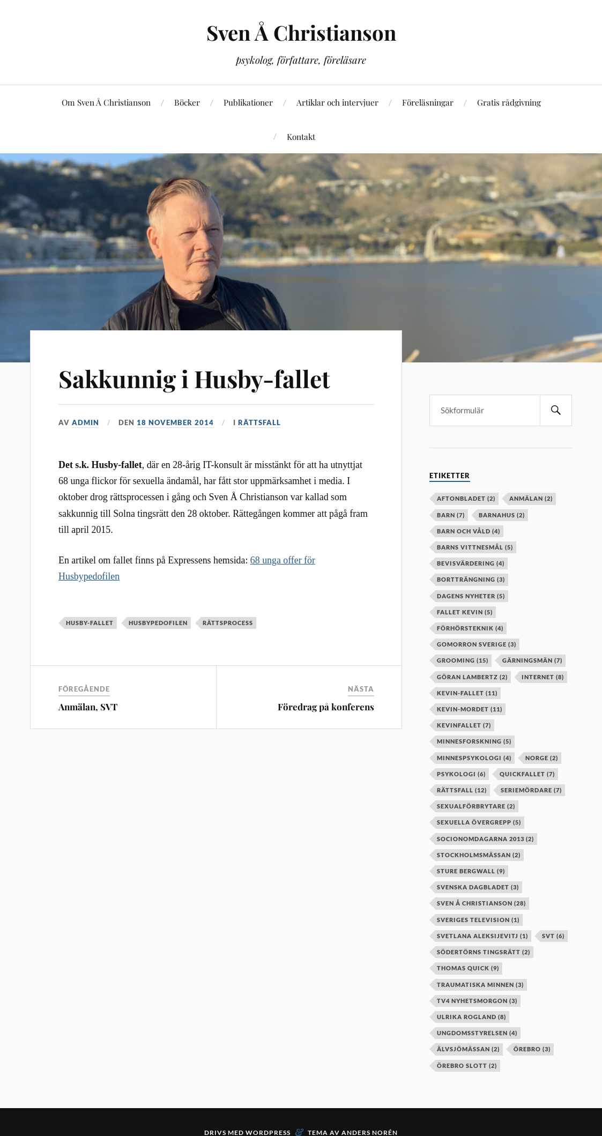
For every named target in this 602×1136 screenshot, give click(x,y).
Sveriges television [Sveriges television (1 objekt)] (478, 919)
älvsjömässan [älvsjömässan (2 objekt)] (468, 1048)
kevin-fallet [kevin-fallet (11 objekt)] (467, 692)
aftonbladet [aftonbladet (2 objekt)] (466, 498)
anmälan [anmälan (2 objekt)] (531, 498)
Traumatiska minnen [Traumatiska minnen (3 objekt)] (480, 984)
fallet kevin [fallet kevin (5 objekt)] (465, 611)
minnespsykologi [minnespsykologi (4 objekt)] (474, 757)
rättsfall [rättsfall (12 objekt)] (462, 789)
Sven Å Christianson (301, 32)
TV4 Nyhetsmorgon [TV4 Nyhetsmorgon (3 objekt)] (477, 1000)
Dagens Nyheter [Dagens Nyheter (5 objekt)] (471, 595)
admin (85, 422)
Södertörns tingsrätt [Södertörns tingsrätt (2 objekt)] (483, 951)
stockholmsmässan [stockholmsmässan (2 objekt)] (479, 854)
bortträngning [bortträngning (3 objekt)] (471, 579)
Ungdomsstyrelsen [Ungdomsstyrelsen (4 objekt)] (477, 1032)
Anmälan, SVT (87, 706)
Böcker (187, 102)
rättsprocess (228, 622)
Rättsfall (259, 422)
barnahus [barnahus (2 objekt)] (502, 514)
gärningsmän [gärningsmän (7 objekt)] (532, 660)
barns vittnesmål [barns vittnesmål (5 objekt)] (475, 547)
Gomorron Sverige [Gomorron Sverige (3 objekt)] (476, 644)
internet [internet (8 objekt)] (543, 676)
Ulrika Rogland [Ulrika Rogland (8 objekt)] (471, 1016)
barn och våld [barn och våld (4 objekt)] (468, 531)
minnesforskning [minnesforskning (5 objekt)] (474, 741)
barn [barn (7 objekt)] (451, 514)
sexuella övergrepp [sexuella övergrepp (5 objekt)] (479, 822)
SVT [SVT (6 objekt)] (553, 935)
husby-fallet (90, 622)
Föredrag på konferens (326, 706)
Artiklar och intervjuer (337, 102)
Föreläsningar (428, 102)
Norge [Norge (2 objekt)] (541, 757)
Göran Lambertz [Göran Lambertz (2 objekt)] (472, 676)
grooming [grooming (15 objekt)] (462, 660)
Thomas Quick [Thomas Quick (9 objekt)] (468, 967)
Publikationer (248, 102)
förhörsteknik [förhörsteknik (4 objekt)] (470, 628)
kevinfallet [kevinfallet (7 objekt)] (464, 725)
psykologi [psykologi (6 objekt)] (461, 773)
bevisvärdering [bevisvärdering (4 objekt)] (470, 563)
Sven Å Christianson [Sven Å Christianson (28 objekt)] (481, 903)
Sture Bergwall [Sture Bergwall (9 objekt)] (471, 870)
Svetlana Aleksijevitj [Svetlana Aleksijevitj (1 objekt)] (482, 935)
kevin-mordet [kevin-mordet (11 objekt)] (469, 709)
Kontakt (301, 136)
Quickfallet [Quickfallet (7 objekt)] (527, 773)
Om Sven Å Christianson (106, 102)
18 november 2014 (175, 422)
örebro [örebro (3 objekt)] (532, 1048)
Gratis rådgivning (509, 102)
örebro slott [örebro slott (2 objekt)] (467, 1065)
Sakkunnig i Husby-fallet (194, 378)
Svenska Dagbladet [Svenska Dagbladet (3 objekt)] (478, 886)
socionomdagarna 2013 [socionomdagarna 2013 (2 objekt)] (485, 838)
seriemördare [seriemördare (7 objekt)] (531, 789)
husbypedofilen (158, 622)
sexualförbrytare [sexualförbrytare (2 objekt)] (476, 806)
